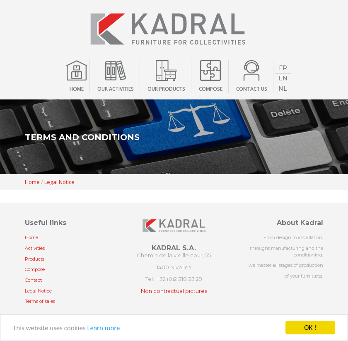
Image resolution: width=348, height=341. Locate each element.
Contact (33, 280)
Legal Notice (59, 182)
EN (283, 78)
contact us (251, 88)
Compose (35, 269)
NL (282, 88)
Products (34, 259)
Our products (166, 88)
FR (283, 68)
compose (210, 88)
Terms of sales (40, 301)
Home (77, 88)
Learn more (103, 328)
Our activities (115, 88)
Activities (35, 248)
